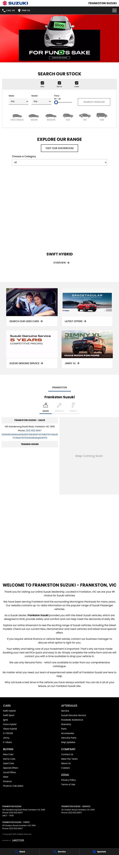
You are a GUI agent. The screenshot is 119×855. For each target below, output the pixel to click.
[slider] (56, 102)
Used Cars (8, 763)
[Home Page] (15, 3)
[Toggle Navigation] (114, 10)
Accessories (67, 733)
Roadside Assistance (72, 719)
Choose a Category (59, 160)
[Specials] (99, 851)
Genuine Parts (68, 737)
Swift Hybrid (9, 710)
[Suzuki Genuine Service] (32, 349)
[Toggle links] (13, 840)
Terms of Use (68, 784)
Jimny (6, 737)
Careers (65, 767)
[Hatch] (17, 116)
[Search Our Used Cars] (32, 307)
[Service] (59, 851)
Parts (63, 728)
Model (41, 99)
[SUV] (68, 116)
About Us (66, 763)
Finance (7, 781)
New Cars (8, 754)
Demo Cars (9, 758)
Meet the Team (69, 758)
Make (18, 99)
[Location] (46, 408)
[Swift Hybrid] (59, 222)
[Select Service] (59, 408)
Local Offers (9, 772)
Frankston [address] (59, 387)
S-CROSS (8, 733)
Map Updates (68, 742)
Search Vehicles (94, 102)
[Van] (101, 116)
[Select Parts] (73, 408)
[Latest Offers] (87, 307)
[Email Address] (30, 436)
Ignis (5, 719)
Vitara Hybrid (10, 728)
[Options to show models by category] (59, 162)
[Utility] (84, 116)
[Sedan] (34, 116)
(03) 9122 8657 (34, 430)
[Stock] (20, 851)
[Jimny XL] (87, 349)
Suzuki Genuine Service (73, 715)
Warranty (66, 724)
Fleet (5, 776)
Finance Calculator (13, 785)
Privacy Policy (68, 779)
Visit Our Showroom (59, 148)
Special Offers (10, 767)
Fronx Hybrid (9, 724)
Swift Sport (8, 715)
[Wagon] (51, 116)
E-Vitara (7, 742)
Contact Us (67, 754)
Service (65, 710)
